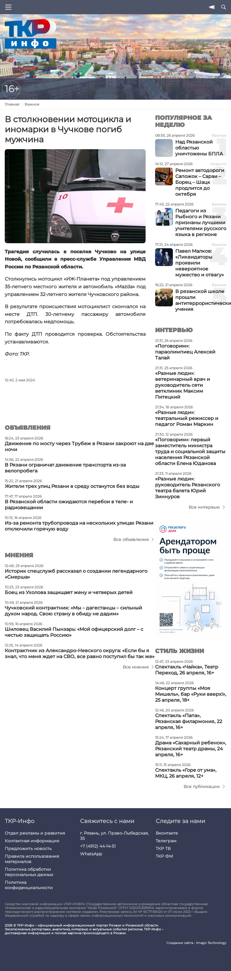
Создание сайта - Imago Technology (196, 943)
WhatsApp (91, 854)
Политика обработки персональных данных (29, 872)
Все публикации (202, 786)
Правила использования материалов (32, 859)
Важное (32, 104)
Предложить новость (28, 848)
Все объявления (131, 539)
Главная (12, 104)
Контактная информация (32, 840)
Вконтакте (167, 833)
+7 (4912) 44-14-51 (98, 846)
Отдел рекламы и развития (35, 833)
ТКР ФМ (164, 856)
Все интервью (204, 507)
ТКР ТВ (163, 848)
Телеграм (166, 840)
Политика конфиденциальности (29, 885)
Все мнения (136, 667)
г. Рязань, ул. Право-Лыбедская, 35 (114, 835)
